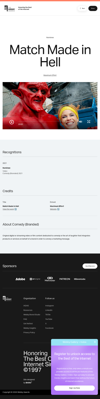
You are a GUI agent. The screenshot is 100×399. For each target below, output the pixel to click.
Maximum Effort (50, 75)
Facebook (49, 328)
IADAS (26, 306)
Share (93, 8)
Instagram (49, 306)
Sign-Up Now (74, 388)
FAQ (25, 319)
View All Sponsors (90, 266)
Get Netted (28, 324)
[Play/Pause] (11, 122)
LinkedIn (48, 310)
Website (53, 209)
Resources (27, 310)
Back (82, 8)
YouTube (48, 319)
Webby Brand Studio (31, 315)
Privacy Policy (29, 333)
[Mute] (81, 122)
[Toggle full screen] (89, 122)
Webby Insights (29, 328)
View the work (8, 209)
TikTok (47, 315)
